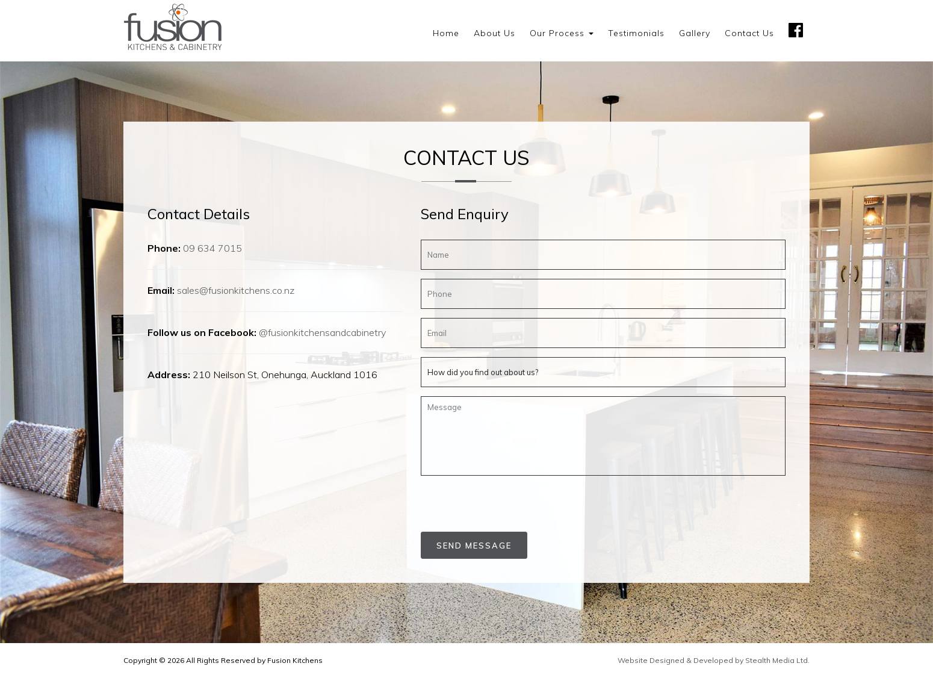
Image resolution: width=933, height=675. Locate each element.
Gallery (694, 33)
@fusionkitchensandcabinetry (322, 332)
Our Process (562, 33)
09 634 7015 (212, 248)
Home (446, 33)
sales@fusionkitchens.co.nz (235, 290)
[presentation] (491, 503)
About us (494, 33)
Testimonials (636, 33)
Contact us (749, 33)
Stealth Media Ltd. (777, 660)
